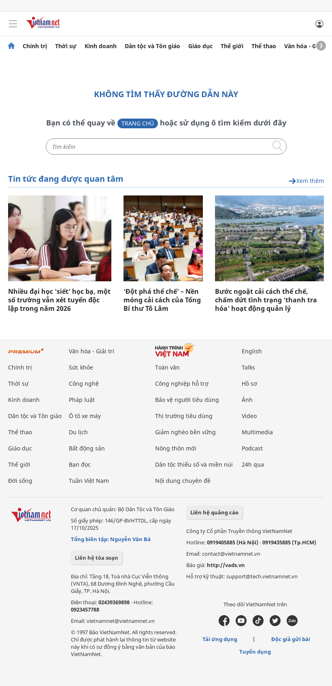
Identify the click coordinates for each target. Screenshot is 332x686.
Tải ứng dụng (219, 639)
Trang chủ (137, 123)
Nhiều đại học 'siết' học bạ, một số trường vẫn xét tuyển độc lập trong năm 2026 (59, 300)
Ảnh (247, 400)
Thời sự (66, 46)
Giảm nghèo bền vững (185, 432)
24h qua (253, 464)
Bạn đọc (80, 464)
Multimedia (257, 432)
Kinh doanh (101, 46)
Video (249, 416)
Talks (248, 367)
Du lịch (78, 432)
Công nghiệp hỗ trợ (182, 383)
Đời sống (20, 480)
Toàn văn (167, 367)
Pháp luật (82, 400)
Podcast (252, 448)
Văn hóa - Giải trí (307, 46)
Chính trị (35, 46)
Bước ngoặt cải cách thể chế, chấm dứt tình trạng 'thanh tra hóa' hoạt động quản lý (266, 300)
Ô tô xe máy (85, 416)
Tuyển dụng (255, 651)
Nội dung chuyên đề (183, 480)
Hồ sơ (249, 383)
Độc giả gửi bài (290, 639)
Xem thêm (306, 181)
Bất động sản (87, 448)
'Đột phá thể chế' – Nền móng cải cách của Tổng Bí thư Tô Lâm (162, 300)
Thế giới (232, 46)
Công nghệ (84, 383)
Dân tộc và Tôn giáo (152, 46)
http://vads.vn (226, 565)
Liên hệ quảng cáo (214, 512)
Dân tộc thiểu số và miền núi (194, 464)
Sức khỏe (81, 367)
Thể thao (263, 46)
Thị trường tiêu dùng (184, 416)
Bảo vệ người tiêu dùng (187, 400)
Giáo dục (200, 46)
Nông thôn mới (175, 448)
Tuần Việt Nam (89, 480)
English (252, 351)
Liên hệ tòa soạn (96, 557)
